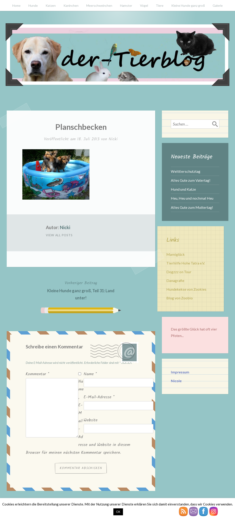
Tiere (159, 5)
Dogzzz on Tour (178, 272)
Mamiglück (175, 254)
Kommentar (37, 374)
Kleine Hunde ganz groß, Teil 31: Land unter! (81, 290)
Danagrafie (175, 280)
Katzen (51, 5)
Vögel (144, 5)
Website (90, 420)
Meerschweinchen (99, 5)
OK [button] (118, 512)
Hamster (126, 5)
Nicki (113, 139)
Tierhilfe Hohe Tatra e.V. (185, 263)
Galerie (218, 5)
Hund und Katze (183, 189)
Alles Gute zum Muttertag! (192, 207)
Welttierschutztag (185, 171)
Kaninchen (71, 5)
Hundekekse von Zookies (186, 289)
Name (90, 374)
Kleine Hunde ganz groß (188, 5)
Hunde (33, 5)
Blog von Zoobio (179, 298)
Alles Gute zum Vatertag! (190, 180)
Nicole (176, 381)
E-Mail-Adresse (99, 397)
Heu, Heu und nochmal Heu (192, 198)
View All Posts (59, 235)
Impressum (180, 372)
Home (16, 5)
